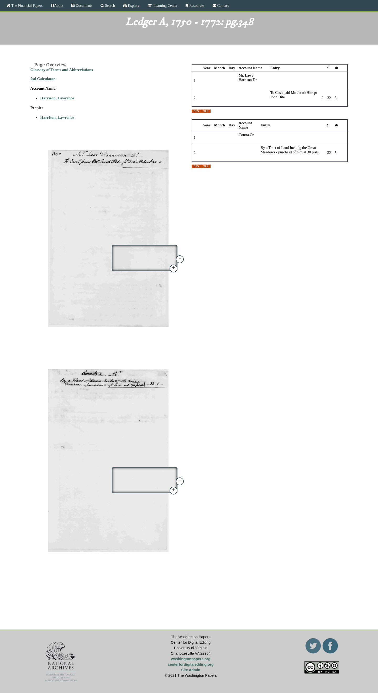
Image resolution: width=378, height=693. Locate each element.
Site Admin (190, 670)
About (58, 5)
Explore (133, 5)
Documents (83, 5)
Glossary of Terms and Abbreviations (61, 70)
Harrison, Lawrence (57, 98)
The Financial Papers (26, 5)
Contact (222, 5)
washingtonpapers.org (190, 659)
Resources (196, 5)
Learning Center (164, 5)
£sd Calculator (42, 79)
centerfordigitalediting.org (190, 664)
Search (109, 5)
